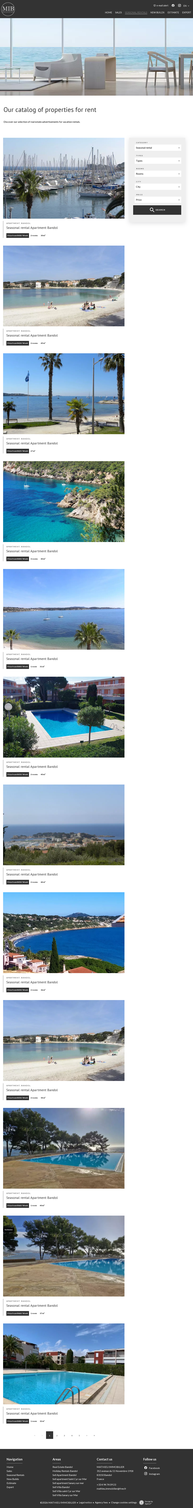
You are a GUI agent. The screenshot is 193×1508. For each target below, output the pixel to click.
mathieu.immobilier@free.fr (111, 1488)
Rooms (140, 169)
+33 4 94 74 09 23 (106, 1484)
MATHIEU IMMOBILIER (110, 1466)
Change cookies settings (124, 1502)
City (138, 182)
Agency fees (101, 1502)
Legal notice (85, 1502)
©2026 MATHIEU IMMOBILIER (58, 1502)
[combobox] (158, 148)
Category (142, 142)
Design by (145, 1502)
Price (139, 195)
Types (139, 156)
